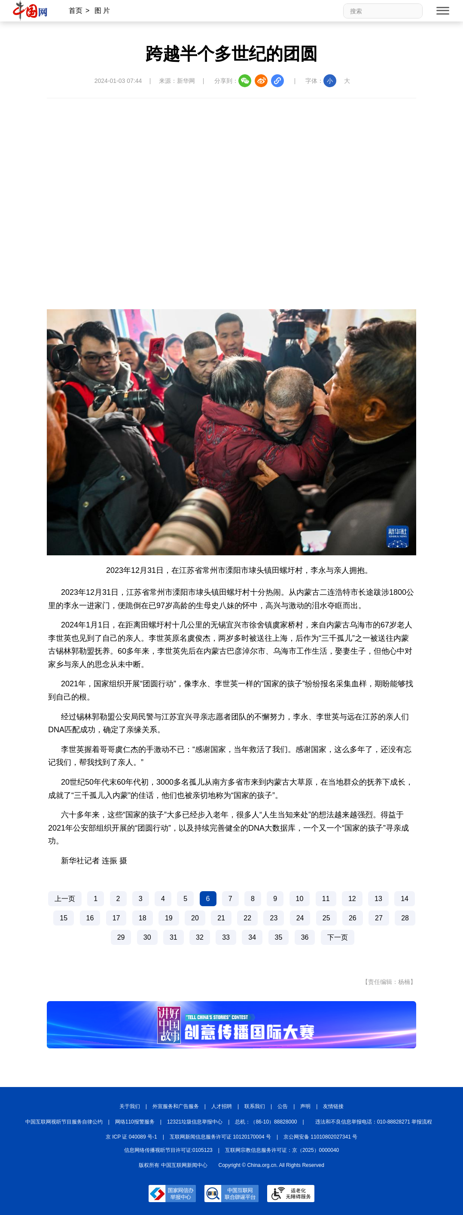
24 (300, 918)
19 (169, 918)
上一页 (65, 898)
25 (326, 918)
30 (147, 937)
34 (252, 937)
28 (405, 918)
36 (305, 937)
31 (173, 937)
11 (326, 898)
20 (195, 918)
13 (378, 898)
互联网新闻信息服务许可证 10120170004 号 (220, 1137)
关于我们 (129, 1106)
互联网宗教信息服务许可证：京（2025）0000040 (282, 1150)
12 (352, 898)
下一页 (337, 937)
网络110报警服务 (135, 1122)
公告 (282, 1106)
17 (116, 918)
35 (279, 937)
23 (273, 918)
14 (404, 898)
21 (221, 918)
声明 (305, 1106)
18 (142, 918)
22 (247, 918)
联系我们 (254, 1106)
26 (352, 918)
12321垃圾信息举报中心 (194, 1122)
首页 (75, 10)
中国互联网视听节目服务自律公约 (64, 1122)
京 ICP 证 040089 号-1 (131, 1137)
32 (200, 937)
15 (63, 918)
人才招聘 (221, 1106)
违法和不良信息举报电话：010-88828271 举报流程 (374, 1122)
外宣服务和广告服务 (175, 1106)
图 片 (102, 10)
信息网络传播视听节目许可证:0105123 (168, 1150)
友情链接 (333, 1106)
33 (226, 937)
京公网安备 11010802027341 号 (320, 1137)
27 (379, 918)
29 (121, 937)
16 (90, 918)
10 (300, 898)
